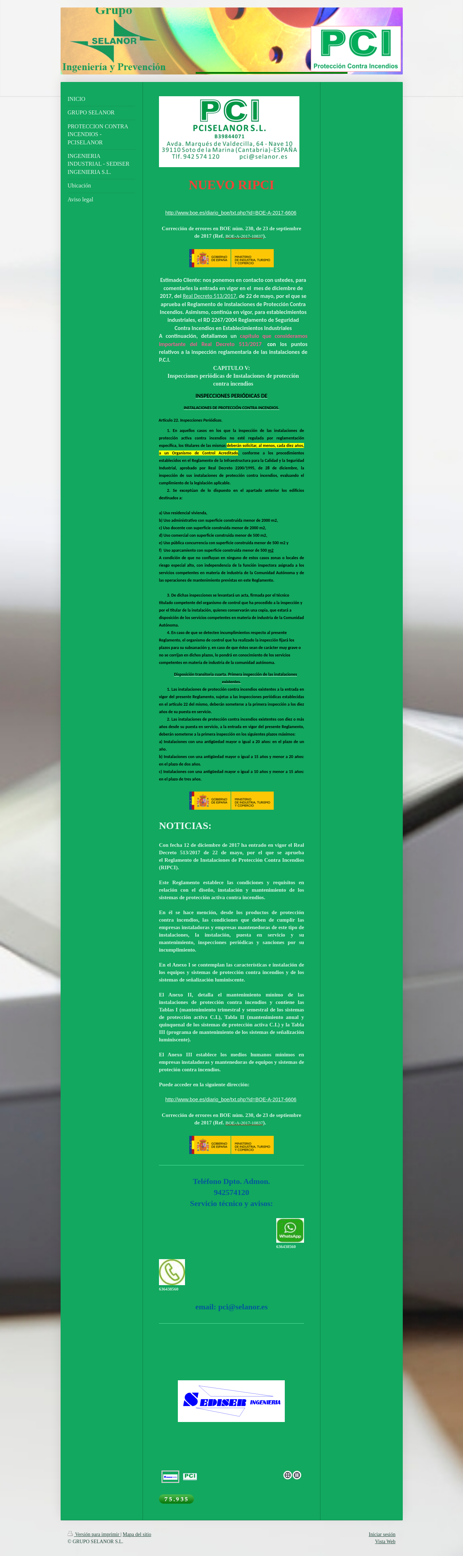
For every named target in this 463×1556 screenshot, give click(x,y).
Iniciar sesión (382, 1534)
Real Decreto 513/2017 (209, 296)
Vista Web (385, 1541)
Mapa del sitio (137, 1534)
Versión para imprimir (94, 1534)
